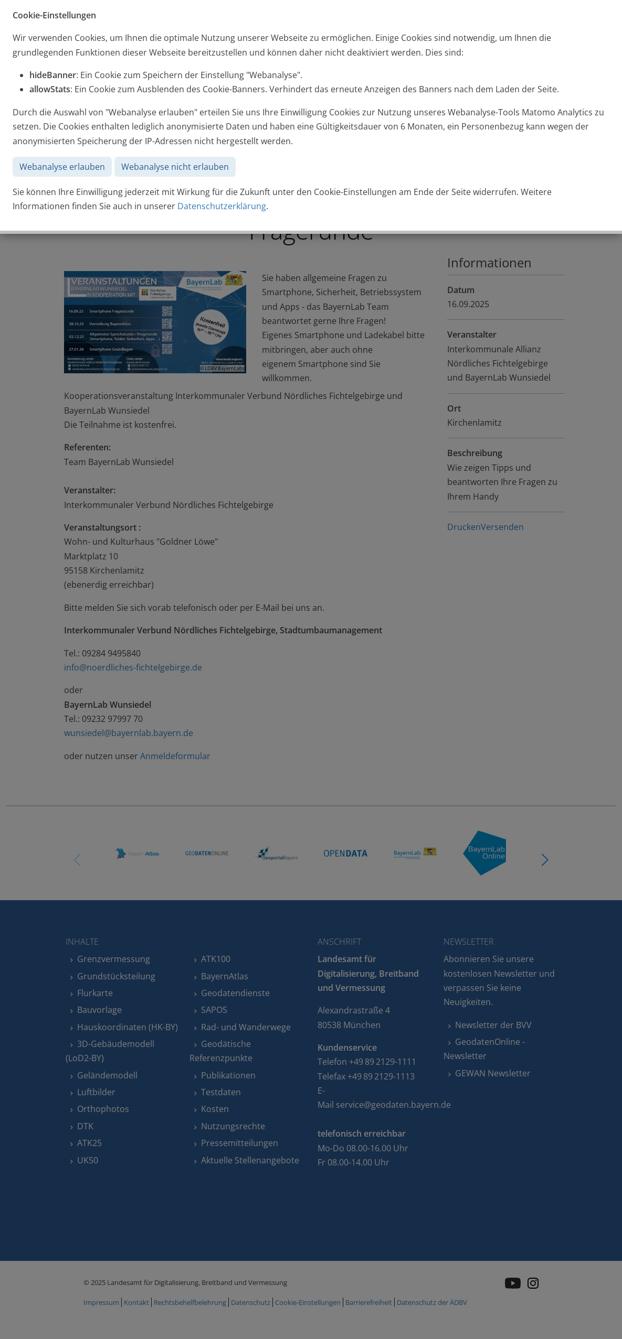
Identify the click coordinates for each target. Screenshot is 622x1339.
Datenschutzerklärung (221, 206)
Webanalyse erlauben (62, 166)
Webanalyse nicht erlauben (175, 166)
